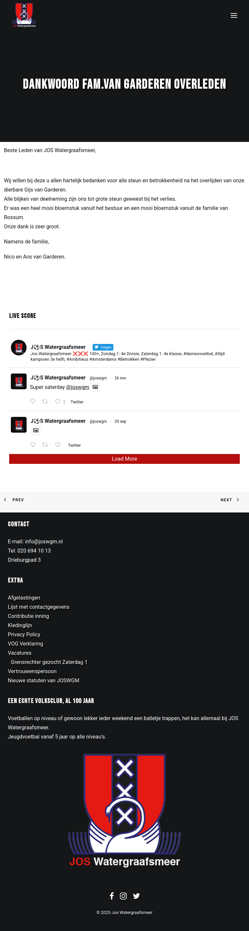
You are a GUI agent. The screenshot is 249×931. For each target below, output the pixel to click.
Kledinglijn (20, 625)
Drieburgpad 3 (24, 560)
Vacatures (20, 653)
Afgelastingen (24, 598)
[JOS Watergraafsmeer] (24, 15)
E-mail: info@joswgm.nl (35, 541)
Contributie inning (28, 616)
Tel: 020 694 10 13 (29, 551)
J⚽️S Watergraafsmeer (58, 378)
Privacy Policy (24, 634)
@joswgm (98, 378)
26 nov (120, 378)
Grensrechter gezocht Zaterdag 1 (49, 662)
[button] (234, 15)
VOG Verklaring (25, 644)
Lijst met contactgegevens (38, 607)
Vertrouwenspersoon (32, 671)
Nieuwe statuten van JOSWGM (43, 680)
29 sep (120, 421)
